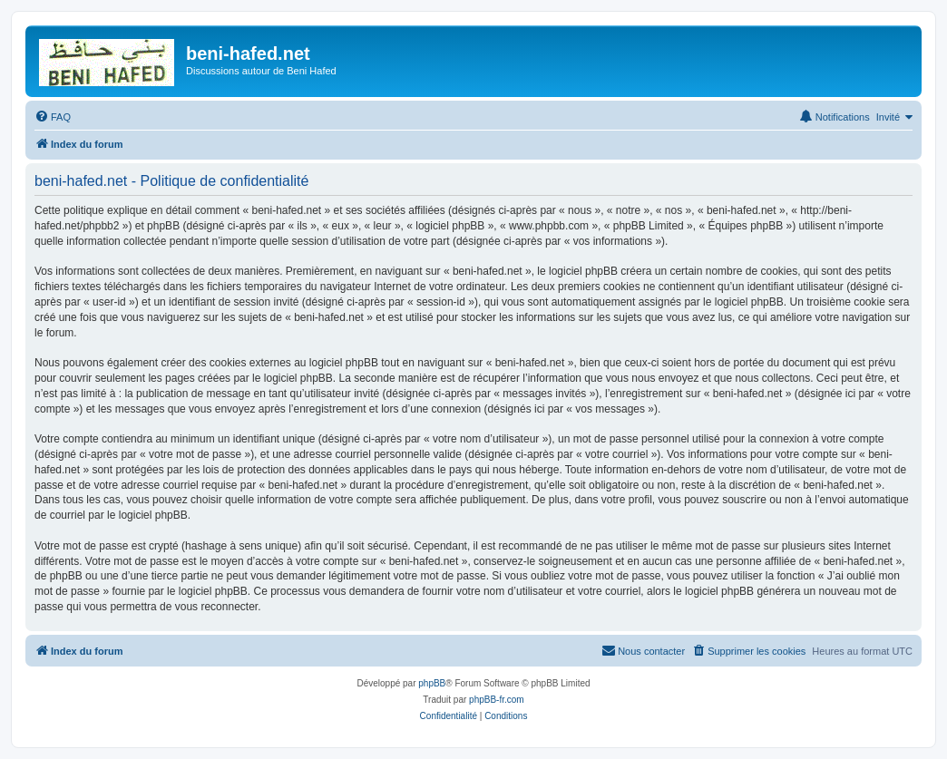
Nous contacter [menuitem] (643, 650)
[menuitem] (52, 117)
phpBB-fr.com (496, 700)
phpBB (431, 683)
